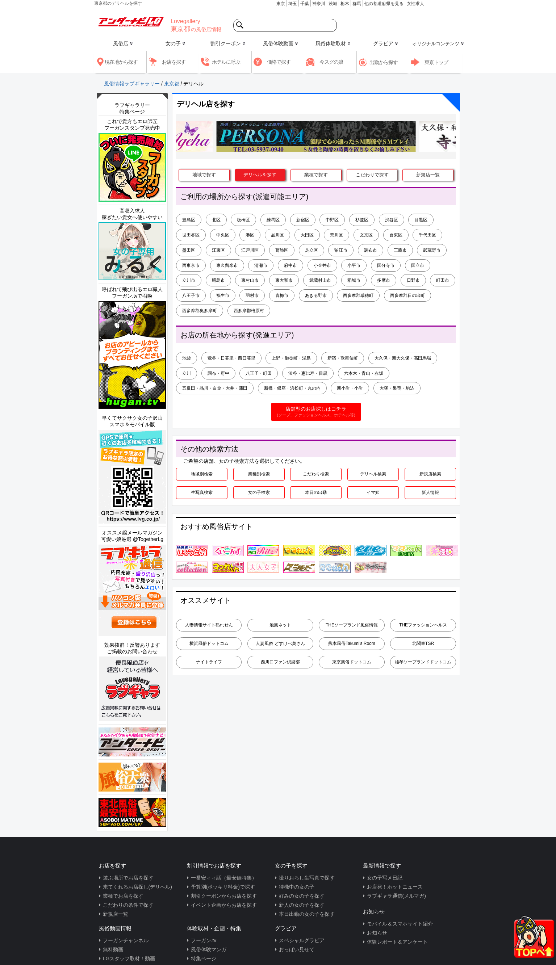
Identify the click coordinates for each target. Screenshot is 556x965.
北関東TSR (423, 643)
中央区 (222, 235)
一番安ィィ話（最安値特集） (224, 878)
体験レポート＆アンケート (397, 942)
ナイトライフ (209, 661)
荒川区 (336, 235)
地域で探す (204, 174)
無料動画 (113, 949)
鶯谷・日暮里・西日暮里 (231, 358)
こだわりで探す (372, 174)
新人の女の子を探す (302, 905)
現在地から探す (121, 62)
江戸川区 (250, 250)
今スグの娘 (331, 62)
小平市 (353, 265)
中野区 (332, 219)
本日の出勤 (316, 492)
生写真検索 (202, 492)
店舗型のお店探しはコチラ (316, 412)
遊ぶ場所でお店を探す (128, 878)
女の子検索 (259, 492)
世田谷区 (191, 235)
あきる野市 (316, 295)
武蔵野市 (431, 250)
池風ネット (280, 625)
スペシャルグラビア (302, 940)
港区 (250, 235)
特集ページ (203, 958)
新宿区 (302, 219)
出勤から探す (383, 62)
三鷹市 (400, 250)
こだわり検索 (316, 474)
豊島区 (188, 219)
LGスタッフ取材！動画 (129, 958)
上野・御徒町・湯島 (291, 358)
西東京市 (191, 265)
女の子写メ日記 (384, 878)
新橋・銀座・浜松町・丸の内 (292, 388)
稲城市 (353, 280)
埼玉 (292, 3)
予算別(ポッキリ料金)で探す (223, 887)
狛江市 (340, 250)
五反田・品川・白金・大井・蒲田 (214, 388)
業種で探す (316, 174)
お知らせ (377, 933)
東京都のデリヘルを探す (118, 3)
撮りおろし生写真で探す (307, 878)
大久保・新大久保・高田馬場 (403, 358)
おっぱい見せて (296, 949)
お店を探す (173, 62)
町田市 (442, 280)
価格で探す (278, 62)
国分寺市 (385, 265)
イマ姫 (373, 492)
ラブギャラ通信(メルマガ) (396, 896)
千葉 (304, 3)
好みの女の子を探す (302, 896)
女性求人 (415, 3)
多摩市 (383, 280)
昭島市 (218, 280)
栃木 (344, 3)
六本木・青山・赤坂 (363, 373)
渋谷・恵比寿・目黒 (307, 373)
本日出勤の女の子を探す (307, 914)
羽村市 (252, 295)
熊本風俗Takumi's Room (351, 643)
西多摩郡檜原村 (249, 310)
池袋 (186, 358)
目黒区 (420, 219)
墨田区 (188, 250)
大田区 (307, 235)
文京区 (366, 235)
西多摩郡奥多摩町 (199, 310)
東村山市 (250, 280)
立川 (186, 373)
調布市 (370, 250)
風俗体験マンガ (208, 949)
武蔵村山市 (320, 280)
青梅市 (281, 295)
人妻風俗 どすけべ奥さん (280, 643)
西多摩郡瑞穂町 (358, 295)
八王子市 (191, 295)
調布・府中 (218, 373)
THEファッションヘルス (423, 625)
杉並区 (361, 219)
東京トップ (436, 62)
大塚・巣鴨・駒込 (397, 388)
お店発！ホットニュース (395, 887)
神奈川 (318, 3)
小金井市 (322, 265)
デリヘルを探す (259, 174)
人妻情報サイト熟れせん (209, 625)
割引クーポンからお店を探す (224, 896)
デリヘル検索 (373, 474)
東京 (280, 3)
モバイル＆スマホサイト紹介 (400, 924)
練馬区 (273, 219)
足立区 (311, 250)
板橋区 (243, 219)
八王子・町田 (259, 373)
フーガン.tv (204, 940)
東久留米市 (227, 265)
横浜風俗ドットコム (209, 643)
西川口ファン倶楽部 (280, 661)
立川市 (188, 280)
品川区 (277, 235)
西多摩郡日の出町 (407, 295)
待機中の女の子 (296, 887)
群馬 (356, 3)
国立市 (417, 265)
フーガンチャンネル (126, 940)
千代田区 (427, 235)
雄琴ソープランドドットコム (423, 661)
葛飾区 (281, 250)
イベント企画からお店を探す (224, 905)
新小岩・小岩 (350, 388)
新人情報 (430, 492)
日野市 (413, 280)
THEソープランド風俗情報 (352, 625)
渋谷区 (391, 219)
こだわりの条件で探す (128, 905)
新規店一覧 (428, 174)
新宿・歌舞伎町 (342, 358)
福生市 (222, 295)
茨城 (333, 3)
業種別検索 (259, 474)
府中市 (290, 265)
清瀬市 (260, 265)
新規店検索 (430, 474)
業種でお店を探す (123, 896)
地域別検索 (202, 474)
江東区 (218, 250)
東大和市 (284, 280)
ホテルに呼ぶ (226, 62)
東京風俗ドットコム (351, 661)
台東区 (395, 235)
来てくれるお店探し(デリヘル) (137, 887)
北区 (216, 219)
